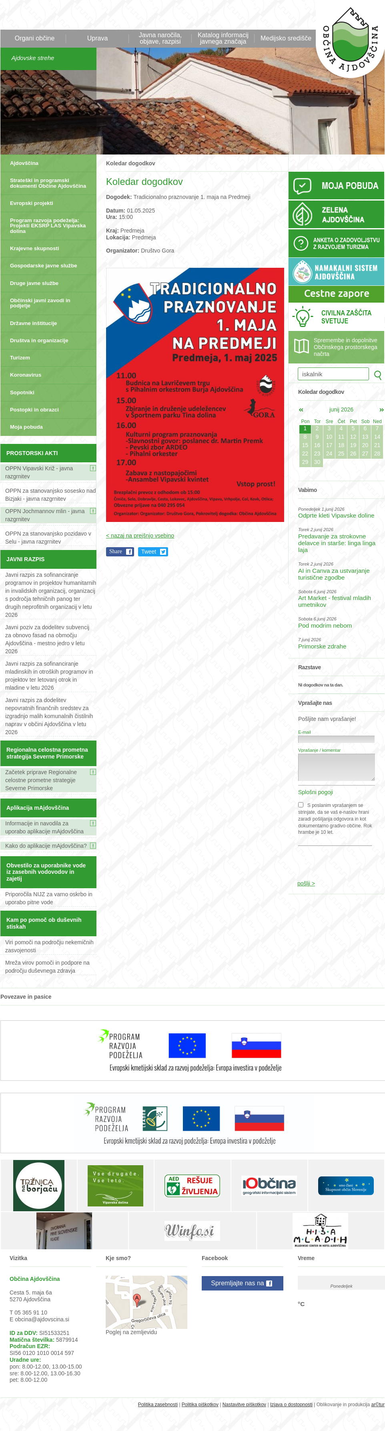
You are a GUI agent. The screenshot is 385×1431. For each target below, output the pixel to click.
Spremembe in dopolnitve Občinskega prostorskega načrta (345, 347)
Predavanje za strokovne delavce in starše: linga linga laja (336, 543)
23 (317, 453)
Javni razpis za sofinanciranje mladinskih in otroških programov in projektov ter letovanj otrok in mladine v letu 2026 (49, 675)
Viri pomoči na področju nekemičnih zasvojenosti (49, 946)
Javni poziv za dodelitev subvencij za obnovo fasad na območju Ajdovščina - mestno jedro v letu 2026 (47, 639)
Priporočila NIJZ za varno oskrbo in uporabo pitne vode (48, 898)
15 (305, 445)
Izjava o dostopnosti (291, 1404)
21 (377, 445)
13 (365, 437)
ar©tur (378, 1404)
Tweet (148, 551)
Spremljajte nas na (242, 1284)
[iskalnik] (333, 373)
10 (329, 437)
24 (329, 453)
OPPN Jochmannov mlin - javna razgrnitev (44, 515)
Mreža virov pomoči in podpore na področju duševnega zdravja (47, 966)
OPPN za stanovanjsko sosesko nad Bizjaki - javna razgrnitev (50, 495)
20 (365, 445)
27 (365, 453)
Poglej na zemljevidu (131, 1332)
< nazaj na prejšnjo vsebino (140, 535)
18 (341, 445)
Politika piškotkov (200, 1404)
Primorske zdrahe (322, 646)
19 (353, 445)
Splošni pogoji (315, 792)
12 (353, 437)
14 (377, 437)
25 (341, 453)
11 (341, 437)
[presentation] (337, 859)
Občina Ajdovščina (346, 43)
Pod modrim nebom (325, 625)
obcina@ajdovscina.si (42, 1319)
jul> (382, 409)
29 (305, 462)
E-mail (304, 732)
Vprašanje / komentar (319, 750)
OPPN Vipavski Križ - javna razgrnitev (39, 472)
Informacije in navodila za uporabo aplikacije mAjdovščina (44, 827)
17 (329, 445)
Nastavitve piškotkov (244, 1404)
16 (317, 445)
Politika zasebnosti (158, 1404)
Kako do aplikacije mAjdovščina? (46, 846)
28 (377, 453)
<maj (301, 409)
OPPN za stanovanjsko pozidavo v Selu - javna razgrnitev (48, 537)
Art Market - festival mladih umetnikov (334, 601)
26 (353, 453)
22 (305, 453)
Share (115, 551)
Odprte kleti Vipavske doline (336, 515)
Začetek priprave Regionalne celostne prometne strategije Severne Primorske (41, 780)
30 (317, 462)
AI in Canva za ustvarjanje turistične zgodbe (334, 574)
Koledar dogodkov (130, 163)
